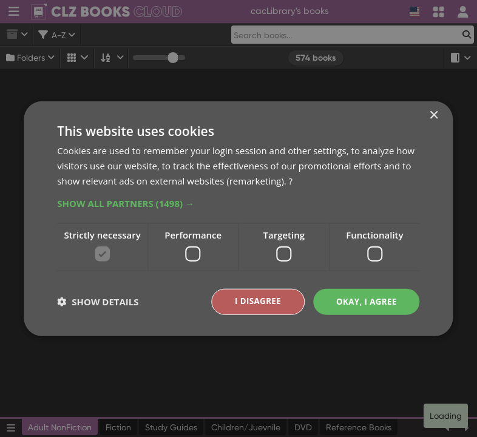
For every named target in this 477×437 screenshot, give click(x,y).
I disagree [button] (253, 301)
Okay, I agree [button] (365, 301)
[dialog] (238, 218)
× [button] (433, 115)
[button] (238, 202)
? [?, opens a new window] (291, 180)
